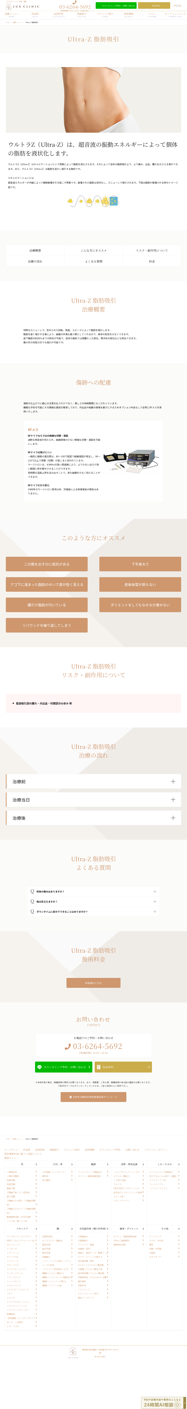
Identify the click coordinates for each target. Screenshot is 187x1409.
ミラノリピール (14, 1277)
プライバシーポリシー (156, 1149)
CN (179, 5)
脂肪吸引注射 (120, 1244)
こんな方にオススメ (93, 250)
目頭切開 (11, 1180)
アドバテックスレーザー (18, 1309)
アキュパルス (13, 1265)
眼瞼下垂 (11, 1188)
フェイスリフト (156, 1184)
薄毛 (151, 1244)
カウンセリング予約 (109, 1149)
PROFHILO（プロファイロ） (127, 1188)
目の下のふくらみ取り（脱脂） (163, 1176)
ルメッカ (11, 1297)
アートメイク (155, 1236)
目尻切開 (11, 1184)
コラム (152, 15)
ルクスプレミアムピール (18, 1289)
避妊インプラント (86, 1297)
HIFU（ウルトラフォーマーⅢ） (21, 1240)
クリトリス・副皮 (86, 1244)
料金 (152, 261)
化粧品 (152, 1252)
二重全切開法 (13, 1176)
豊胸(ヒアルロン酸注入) (53, 1273)
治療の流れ (35, 261)
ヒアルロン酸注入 (122, 1176)
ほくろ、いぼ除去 (15, 1322)
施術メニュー (11, 1158)
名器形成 (82, 1285)
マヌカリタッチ (14, 1285)
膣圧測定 (82, 1281)
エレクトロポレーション (18, 1301)
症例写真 (58, 15)
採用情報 (128, 15)
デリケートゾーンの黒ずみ (90, 1256)
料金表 (35, 15)
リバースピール (14, 1281)
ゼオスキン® (155, 1256)
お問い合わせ (132, 1149)
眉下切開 (11, 1196)
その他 (164, 1228)
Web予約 (108, 1067)
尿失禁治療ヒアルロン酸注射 (91, 1273)
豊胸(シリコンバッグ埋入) (54, 1281)
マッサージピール (15, 1273)
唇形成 (45, 1176)
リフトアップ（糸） (158, 1180)
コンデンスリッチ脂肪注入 (90, 1171)
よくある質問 (93, 261)
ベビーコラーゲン (122, 1200)
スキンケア (22, 1228)
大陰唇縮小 (83, 1240)
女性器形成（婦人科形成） (93, 1228)
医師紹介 (82, 15)
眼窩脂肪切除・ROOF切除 (19, 1216)
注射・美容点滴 (129, 1164)
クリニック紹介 (105, 15)
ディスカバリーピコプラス (19, 1236)
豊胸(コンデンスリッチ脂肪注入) (57, 1277)
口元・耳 (58, 1164)
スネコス (118, 1184)
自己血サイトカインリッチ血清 (128, 1192)
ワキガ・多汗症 (156, 1240)
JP (174, 5)
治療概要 (35, 250)
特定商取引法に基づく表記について (23, 1153)
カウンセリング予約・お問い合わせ (65, 1067)
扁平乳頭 (46, 1248)
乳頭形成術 (47, 1236)
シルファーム (13, 1252)
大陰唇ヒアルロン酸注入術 (90, 1269)
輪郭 (93, 1164)
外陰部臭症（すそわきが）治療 (92, 1277)
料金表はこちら (93, 983)
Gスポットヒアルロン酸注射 (91, 1265)
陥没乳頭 (46, 1244)
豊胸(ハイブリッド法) (52, 1285)
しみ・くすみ (13, 1326)
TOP (7, 22)
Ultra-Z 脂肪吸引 (122, 1240)
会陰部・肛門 (84, 1248)
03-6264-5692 (75, 6)
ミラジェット (13, 1260)
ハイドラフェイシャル (17, 1305)
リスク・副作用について (152, 250)
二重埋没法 (12, 1171)
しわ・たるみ (165, 1164)
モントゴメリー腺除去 (52, 1240)
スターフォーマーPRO (88, 1293)
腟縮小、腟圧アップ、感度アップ (93, 1252)
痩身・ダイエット (129, 1228)
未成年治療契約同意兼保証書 (95, 1097)
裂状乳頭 (46, 1252)
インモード (12, 1248)
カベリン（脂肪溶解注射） (90, 1176)
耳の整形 (46, 1180)
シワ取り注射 (120, 1180)
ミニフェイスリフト (158, 1188)
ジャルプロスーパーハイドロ (127, 1171)
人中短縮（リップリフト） (54, 1171)
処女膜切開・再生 (86, 1260)
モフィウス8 (12, 1256)
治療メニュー (11, 15)
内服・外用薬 (155, 1248)
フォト (10, 1293)
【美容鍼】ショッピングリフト (21, 1318)
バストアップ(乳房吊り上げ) (55, 1269)
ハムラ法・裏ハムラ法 (17, 1220)
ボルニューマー (14, 1244)
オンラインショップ (175, 15)
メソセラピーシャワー (17, 1269)
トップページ (11, 1149)
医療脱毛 (11, 1313)
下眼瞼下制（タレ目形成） (19, 1192)
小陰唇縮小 (83, 1236)
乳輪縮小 (46, 1256)
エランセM (119, 1196)
